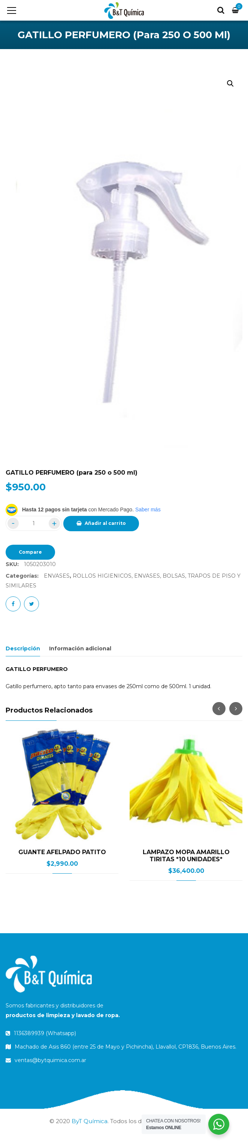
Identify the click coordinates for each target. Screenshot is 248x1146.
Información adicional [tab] (80, 648)
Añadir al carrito (105, 523)
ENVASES (57, 575)
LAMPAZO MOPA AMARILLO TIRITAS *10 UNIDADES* (186, 856)
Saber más (148, 509)
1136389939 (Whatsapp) (41, 1033)
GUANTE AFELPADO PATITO (62, 852)
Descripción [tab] (23, 648)
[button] (230, 83)
